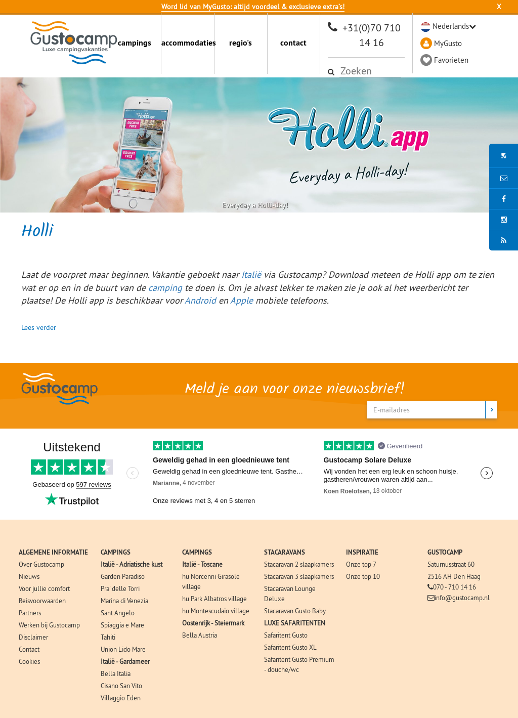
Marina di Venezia (124, 601)
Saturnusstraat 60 (450, 564)
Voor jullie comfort (44, 588)
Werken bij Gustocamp (49, 625)
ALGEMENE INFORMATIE (53, 552)
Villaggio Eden (121, 698)
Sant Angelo (118, 613)
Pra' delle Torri (120, 588)
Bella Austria (199, 635)
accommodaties (187, 42)
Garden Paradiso (123, 576)
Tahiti (108, 637)
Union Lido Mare (123, 649)
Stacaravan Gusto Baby (295, 611)
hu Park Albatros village (214, 599)
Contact (29, 649)
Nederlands (451, 26)
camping (165, 287)
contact (293, 42)
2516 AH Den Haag (454, 576)
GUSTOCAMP (444, 552)
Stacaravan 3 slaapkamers (299, 576)
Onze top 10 (363, 576)
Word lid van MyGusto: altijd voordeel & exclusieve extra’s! (252, 6)
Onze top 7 (361, 564)
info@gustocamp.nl (462, 598)
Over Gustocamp (41, 564)
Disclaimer (33, 637)
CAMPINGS (116, 552)
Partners (30, 613)
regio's (240, 42)
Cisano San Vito (121, 686)
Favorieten (451, 60)
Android (200, 300)
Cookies (29, 661)
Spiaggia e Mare (122, 625)
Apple (241, 300)
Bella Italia (116, 673)
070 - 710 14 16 (454, 587)
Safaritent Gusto (286, 635)
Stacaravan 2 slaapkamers (299, 564)
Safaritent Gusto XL (290, 647)
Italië (251, 274)
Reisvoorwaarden (42, 601)
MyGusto (448, 43)
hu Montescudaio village (215, 611)
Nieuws (29, 576)
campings (134, 42)
